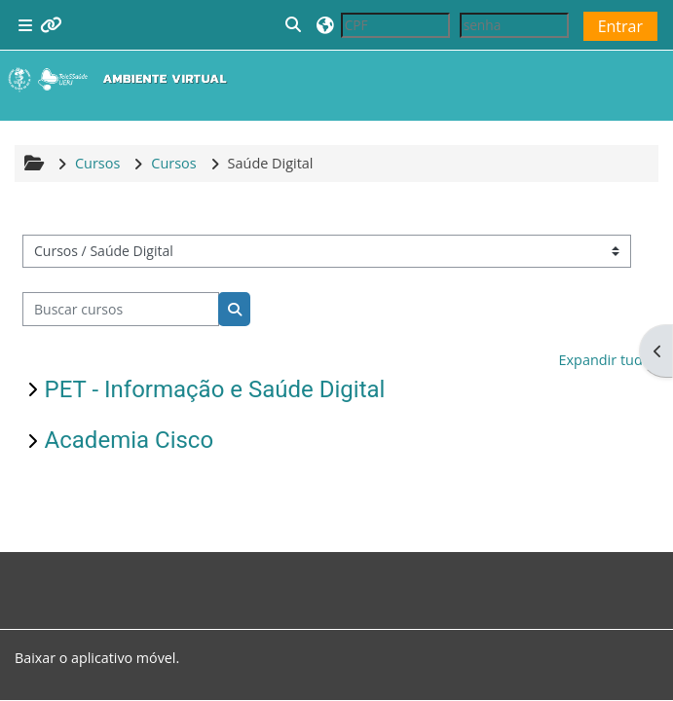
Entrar (620, 26)
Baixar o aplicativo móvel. (97, 657)
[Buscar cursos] (121, 308)
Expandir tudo (604, 359)
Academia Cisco (129, 440)
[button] (294, 25)
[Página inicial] (121, 78)
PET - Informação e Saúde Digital (215, 389)
